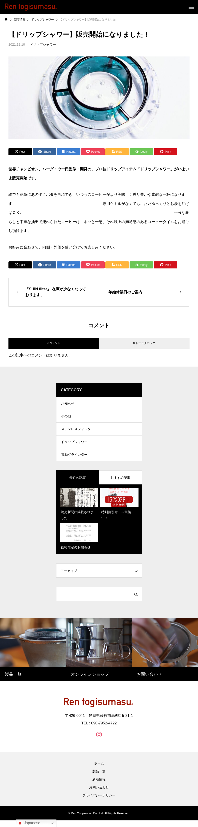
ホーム (99, 769)
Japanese (28, 823)
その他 (66, 418)
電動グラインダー (74, 461)
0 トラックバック (144, 343)
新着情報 (99, 785)
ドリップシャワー (43, 44)
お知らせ (67, 404)
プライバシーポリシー (99, 801)
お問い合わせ (99, 793)
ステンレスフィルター (77, 432)
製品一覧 (99, 777)
